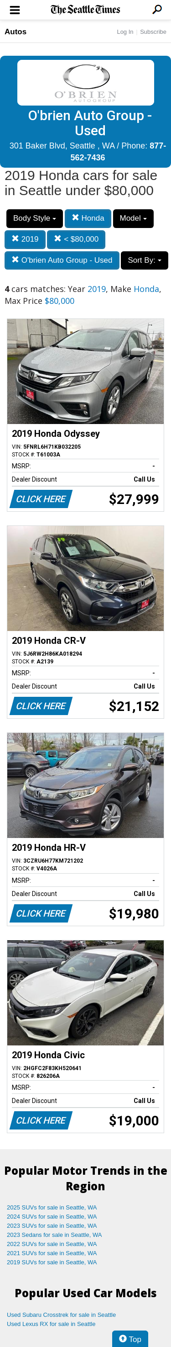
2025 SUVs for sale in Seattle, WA (52, 1207)
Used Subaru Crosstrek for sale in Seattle (61, 1314)
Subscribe (153, 31)
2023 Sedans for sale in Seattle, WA (54, 1234)
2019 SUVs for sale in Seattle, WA (52, 1262)
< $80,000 (76, 239)
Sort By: (144, 260)
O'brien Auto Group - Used (62, 260)
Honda (88, 218)
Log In (125, 31)
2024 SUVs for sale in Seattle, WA (52, 1216)
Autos (15, 31)
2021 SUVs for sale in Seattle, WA (52, 1253)
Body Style (34, 218)
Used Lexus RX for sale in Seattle (51, 1323)
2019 (25, 239)
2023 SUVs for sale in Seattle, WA (52, 1225)
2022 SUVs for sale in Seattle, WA (52, 1244)
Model (133, 218)
